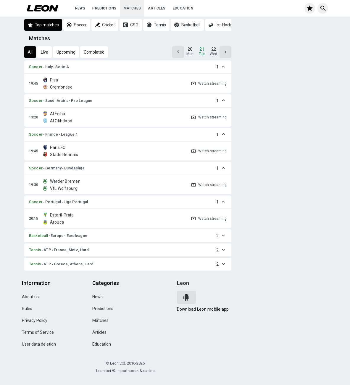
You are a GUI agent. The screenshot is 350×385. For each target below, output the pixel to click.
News (80, 8)
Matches (132, 8)
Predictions (104, 8)
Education (183, 8)
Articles (156, 8)
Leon (183, 283)
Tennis (35, 250)
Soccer (36, 67)
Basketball (38, 235)
